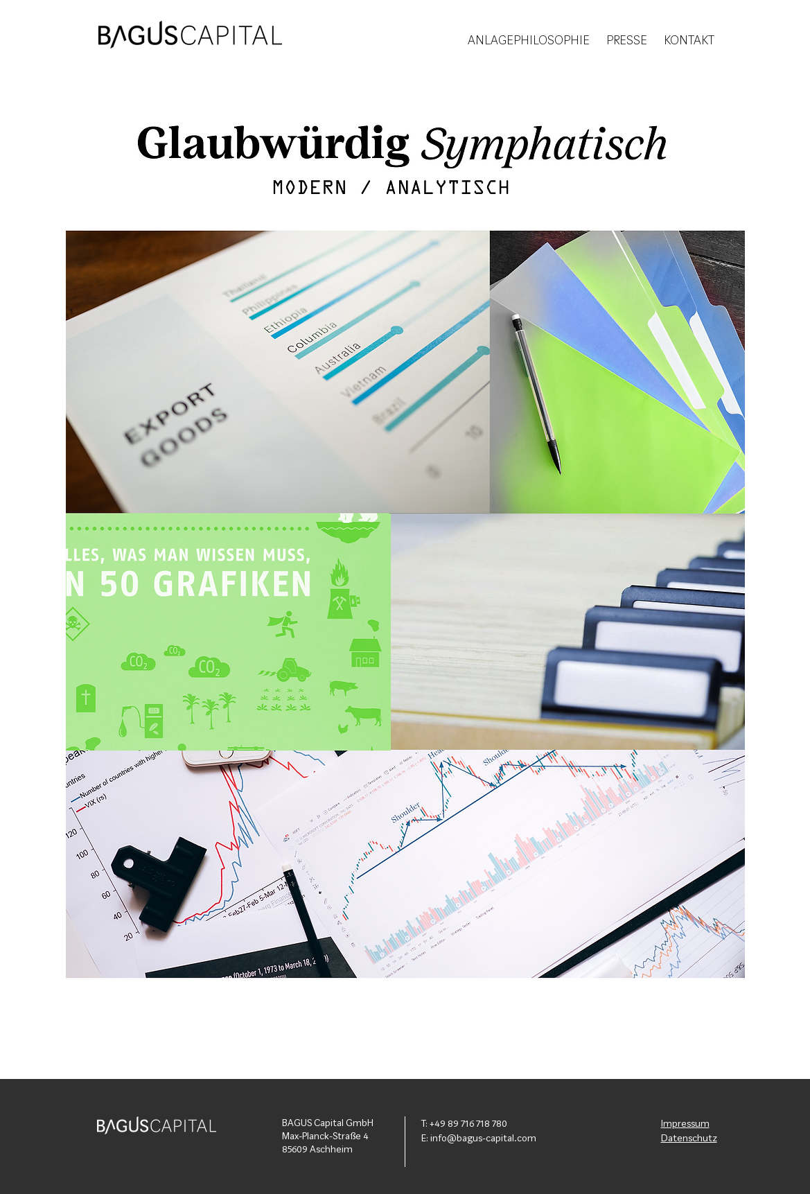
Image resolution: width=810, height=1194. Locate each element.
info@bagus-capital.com (483, 1138)
